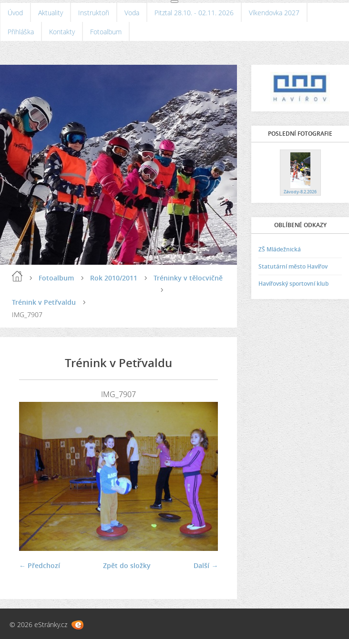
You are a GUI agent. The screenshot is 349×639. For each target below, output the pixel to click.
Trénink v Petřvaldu (44, 302)
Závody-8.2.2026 (300, 192)
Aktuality (50, 12)
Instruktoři (93, 12)
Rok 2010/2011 (113, 277)
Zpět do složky (127, 565)
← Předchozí (39, 565)
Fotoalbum (106, 31)
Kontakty (62, 31)
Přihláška (21, 31)
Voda (131, 12)
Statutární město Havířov (293, 266)
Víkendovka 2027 (274, 12)
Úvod (15, 12)
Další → (206, 565)
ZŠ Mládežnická (279, 249)
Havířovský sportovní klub (293, 284)
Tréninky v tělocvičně (188, 277)
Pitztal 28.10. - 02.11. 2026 (194, 12)
